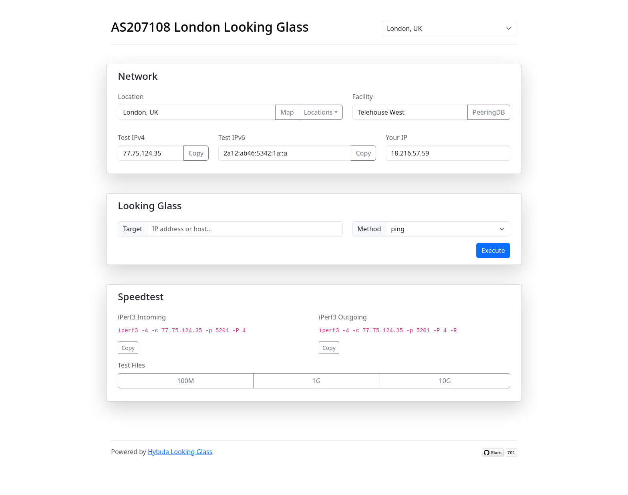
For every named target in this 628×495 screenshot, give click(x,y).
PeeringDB (489, 112)
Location (130, 96)
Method (369, 228)
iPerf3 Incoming (142, 317)
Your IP (396, 137)
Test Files (131, 365)
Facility (362, 96)
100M (185, 380)
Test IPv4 (131, 137)
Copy (196, 153)
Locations (318, 112)
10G (445, 380)
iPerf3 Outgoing (343, 317)
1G (316, 380)
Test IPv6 (231, 137)
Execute (493, 250)
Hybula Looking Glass (180, 451)
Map (287, 112)
